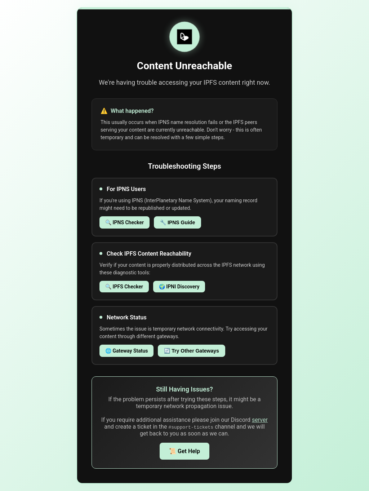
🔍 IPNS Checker (124, 222)
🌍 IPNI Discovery (179, 286)
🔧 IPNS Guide (177, 222)
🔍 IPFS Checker (124, 286)
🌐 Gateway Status (126, 351)
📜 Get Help (184, 451)
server (260, 419)
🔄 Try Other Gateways (191, 351)
